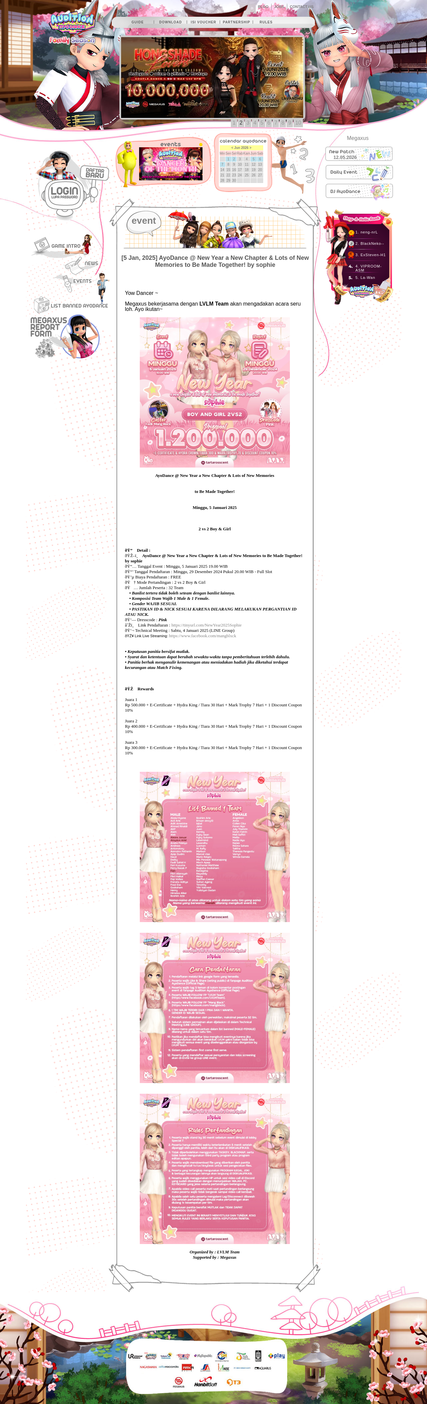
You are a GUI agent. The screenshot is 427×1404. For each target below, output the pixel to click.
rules (266, 22)
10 (298, 123)
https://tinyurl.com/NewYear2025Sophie (206, 625)
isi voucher (203, 22)
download (170, 22)
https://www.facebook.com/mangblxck (202, 635)
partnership (236, 22)
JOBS (279, 7)
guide (137, 22)
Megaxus (358, 138)
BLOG (263, 7)
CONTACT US (302, 7)
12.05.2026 (345, 157)
